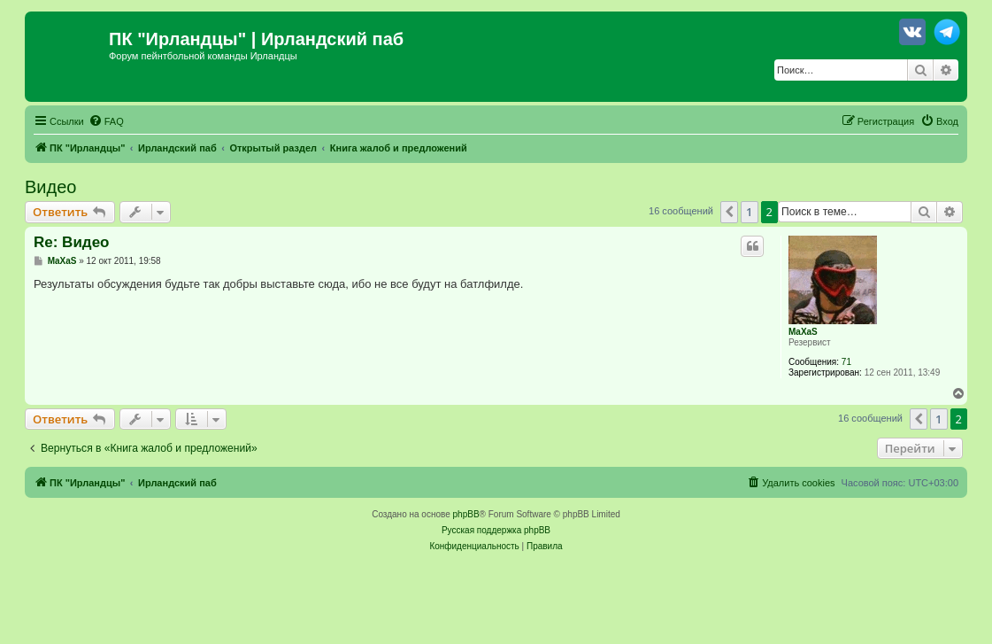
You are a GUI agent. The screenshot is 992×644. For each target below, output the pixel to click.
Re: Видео (71, 242)
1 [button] (749, 212)
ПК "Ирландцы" (177, 39)
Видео (50, 187)
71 (846, 362)
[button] (729, 211)
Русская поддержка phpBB (496, 530)
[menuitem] (106, 121)
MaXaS (803, 332)
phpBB (466, 514)
